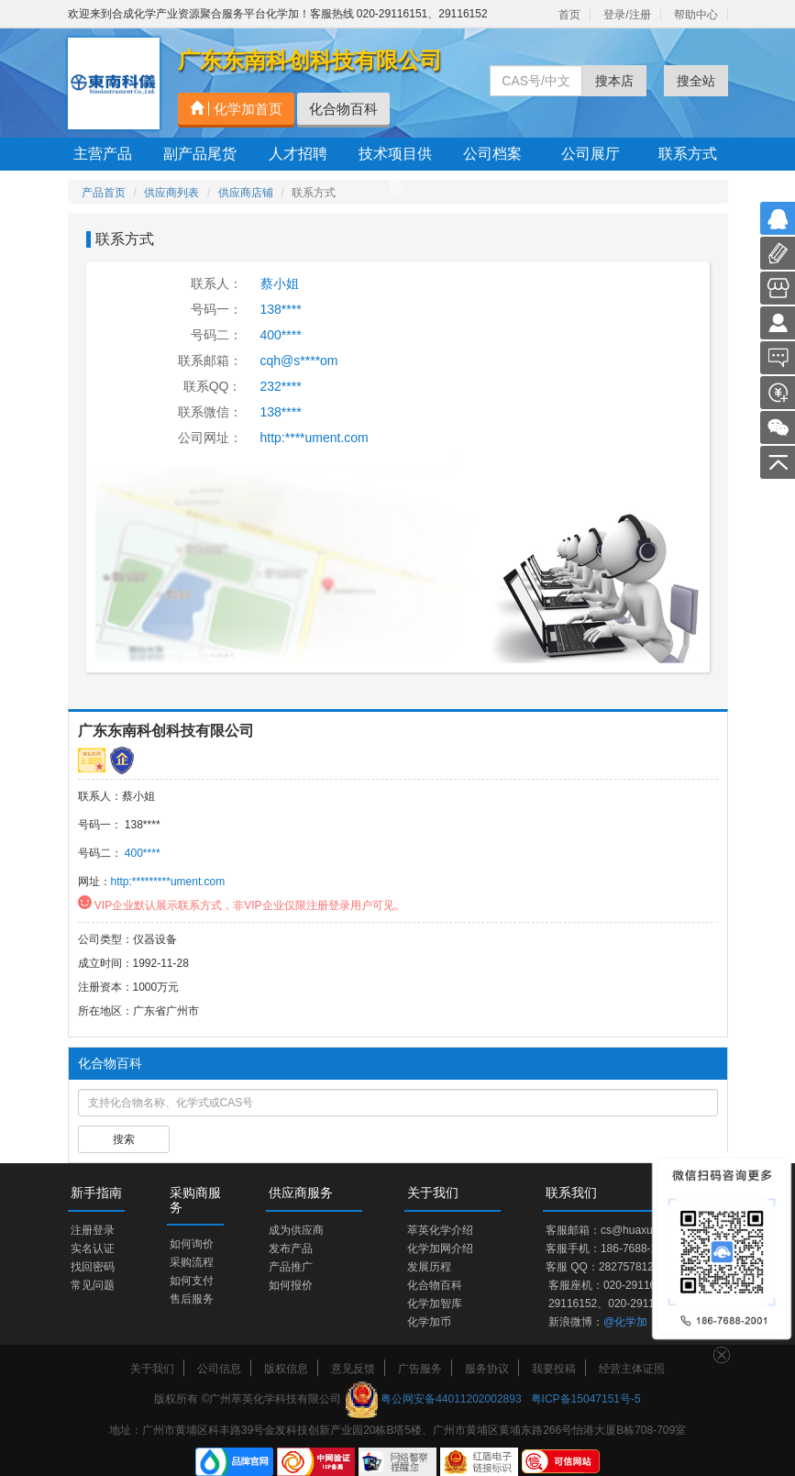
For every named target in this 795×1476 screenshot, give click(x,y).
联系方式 (687, 153)
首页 (569, 14)
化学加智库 (434, 1303)
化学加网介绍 (440, 1248)
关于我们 (152, 1368)
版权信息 (286, 1368)
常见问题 (93, 1285)
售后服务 (192, 1299)
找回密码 (93, 1266)
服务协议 (487, 1368)
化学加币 (429, 1321)
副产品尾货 (200, 153)
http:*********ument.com (168, 881)
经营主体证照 (632, 1368)
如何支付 (192, 1280)
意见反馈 (353, 1368)
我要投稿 (554, 1368)
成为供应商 (296, 1230)
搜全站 (696, 80)
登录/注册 (626, 14)
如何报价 (291, 1285)
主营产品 (102, 153)
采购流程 (192, 1262)
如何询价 (192, 1243)
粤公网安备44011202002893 (451, 1399)
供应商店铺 (245, 192)
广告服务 (420, 1368)
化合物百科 (343, 109)
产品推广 (291, 1266)
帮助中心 (696, 14)
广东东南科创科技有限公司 (166, 730)
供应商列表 (171, 192)
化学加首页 (236, 109)
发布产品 (291, 1248)
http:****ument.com (314, 437)
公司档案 (492, 153)
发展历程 (429, 1266)
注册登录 (93, 1230)
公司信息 (219, 1368)
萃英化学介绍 (440, 1230)
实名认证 (93, 1248)
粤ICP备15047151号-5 (586, 1399)
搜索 (124, 1139)
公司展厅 (590, 153)
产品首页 (104, 192)
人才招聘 (298, 153)
